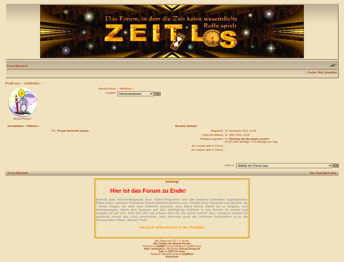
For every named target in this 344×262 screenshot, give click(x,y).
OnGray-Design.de (189, 248)
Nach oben (329, 172)
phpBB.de (188, 254)
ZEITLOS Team (176, 251)
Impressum (172, 256)
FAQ (320, 72)
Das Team (316, 172)
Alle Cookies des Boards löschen (172, 243)
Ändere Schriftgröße (333, 65)
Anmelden (330, 72)
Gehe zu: (230, 165)
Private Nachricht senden (73, 130)
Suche (312, 72)
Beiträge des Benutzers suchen (249, 138)
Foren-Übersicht (17, 66)
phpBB (160, 246)
